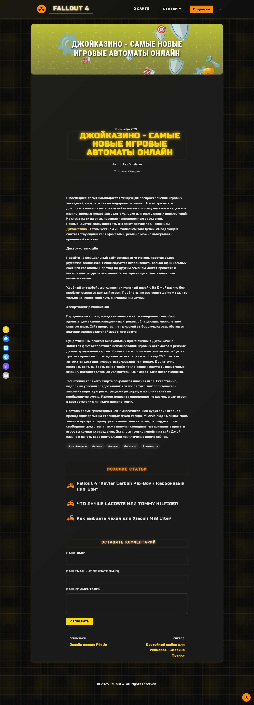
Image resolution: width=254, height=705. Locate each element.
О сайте (141, 9)
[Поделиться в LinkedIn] (6, 348)
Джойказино (76, 229)
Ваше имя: (75, 553)
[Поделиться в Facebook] (6, 338)
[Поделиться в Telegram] (6, 357)
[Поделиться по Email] (6, 375)
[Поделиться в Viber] (6, 366)
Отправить (79, 621)
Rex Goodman (132, 164)
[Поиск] (220, 9)
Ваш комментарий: (84, 589)
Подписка (201, 9)
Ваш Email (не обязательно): (93, 571)
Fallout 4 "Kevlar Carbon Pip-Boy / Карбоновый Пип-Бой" (131, 486)
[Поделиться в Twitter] (6, 329)
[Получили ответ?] (246, 697)
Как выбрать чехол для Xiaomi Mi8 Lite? (124, 518)
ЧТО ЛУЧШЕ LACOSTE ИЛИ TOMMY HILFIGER (127, 503)
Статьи (170, 9)
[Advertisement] (127, 99)
